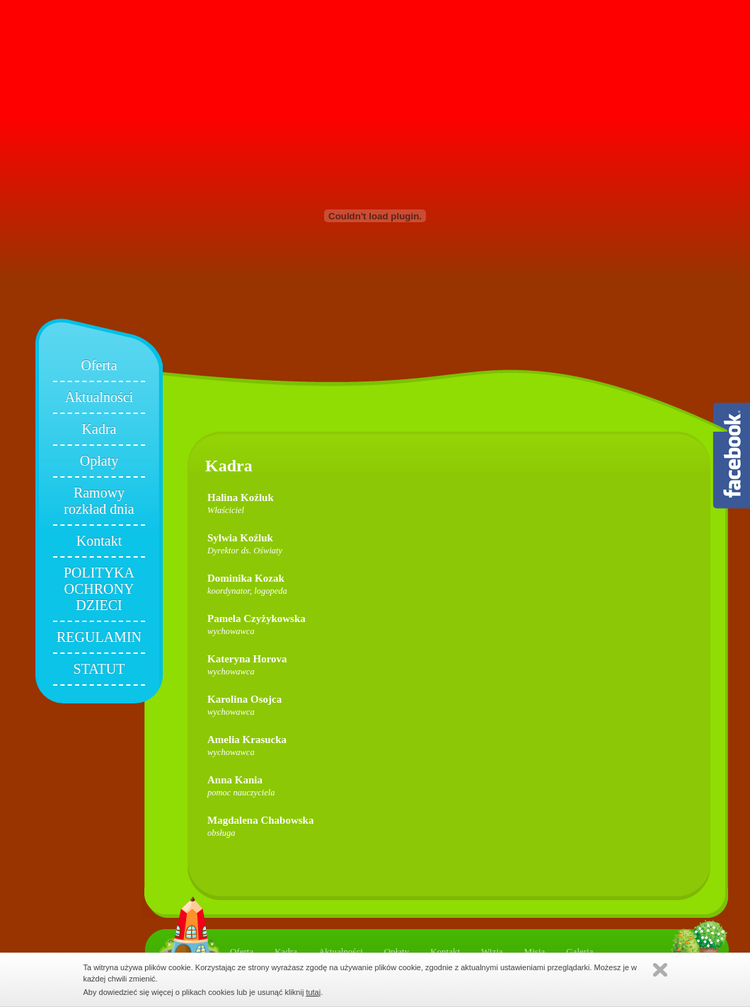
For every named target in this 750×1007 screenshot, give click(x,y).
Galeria (579, 951)
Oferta (99, 365)
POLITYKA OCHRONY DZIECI (99, 589)
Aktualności (99, 397)
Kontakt (99, 540)
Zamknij (660, 970)
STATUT (99, 669)
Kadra (99, 429)
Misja (535, 951)
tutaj (313, 992)
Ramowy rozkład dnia (99, 501)
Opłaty (99, 460)
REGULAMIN (99, 637)
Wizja (492, 951)
